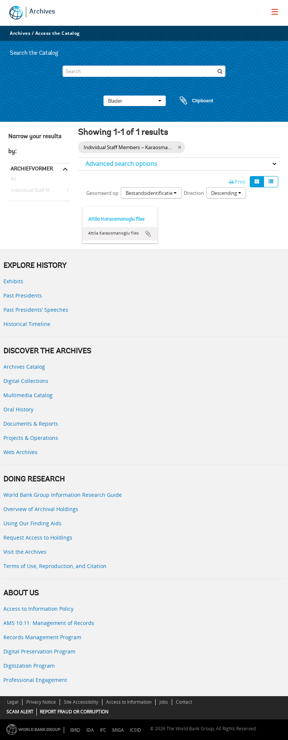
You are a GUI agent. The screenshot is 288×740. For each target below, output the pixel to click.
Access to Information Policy (38, 608)
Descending (226, 193)
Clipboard (193, 100)
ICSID (135, 730)
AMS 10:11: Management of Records (48, 622)
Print (237, 181)
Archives (42, 12)
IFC (103, 730)
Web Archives (20, 452)
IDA (90, 730)
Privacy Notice (41, 702)
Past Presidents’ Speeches (35, 309)
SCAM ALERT (19, 712)
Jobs (163, 702)
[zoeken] (219, 71)
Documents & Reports (30, 423)
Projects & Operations (30, 437)
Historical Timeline (26, 323)
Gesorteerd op (102, 193)
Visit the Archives (24, 551)
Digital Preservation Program (39, 651)
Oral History (18, 409)
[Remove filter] (179, 147)
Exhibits (13, 281)
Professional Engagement (35, 679)
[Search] (144, 71)
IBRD (75, 730)
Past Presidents (22, 295)
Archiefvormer (31, 168)
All (13, 180)
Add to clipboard (148, 234)
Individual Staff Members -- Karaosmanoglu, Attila (39, 190)
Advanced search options (121, 164)
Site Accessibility (81, 702)
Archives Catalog (24, 366)
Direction (194, 193)
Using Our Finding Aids (32, 523)
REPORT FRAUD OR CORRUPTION (74, 712)
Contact (184, 702)
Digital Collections (25, 380)
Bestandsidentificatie (151, 193)
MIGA (118, 730)
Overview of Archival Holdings (40, 509)
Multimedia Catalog (27, 395)
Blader (134, 100)
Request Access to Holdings (37, 537)
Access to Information (129, 702)
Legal (12, 702)
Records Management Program (42, 637)
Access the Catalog (57, 33)
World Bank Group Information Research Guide (62, 494)
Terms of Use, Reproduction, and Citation (54, 566)
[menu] (275, 11)
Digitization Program (29, 665)
